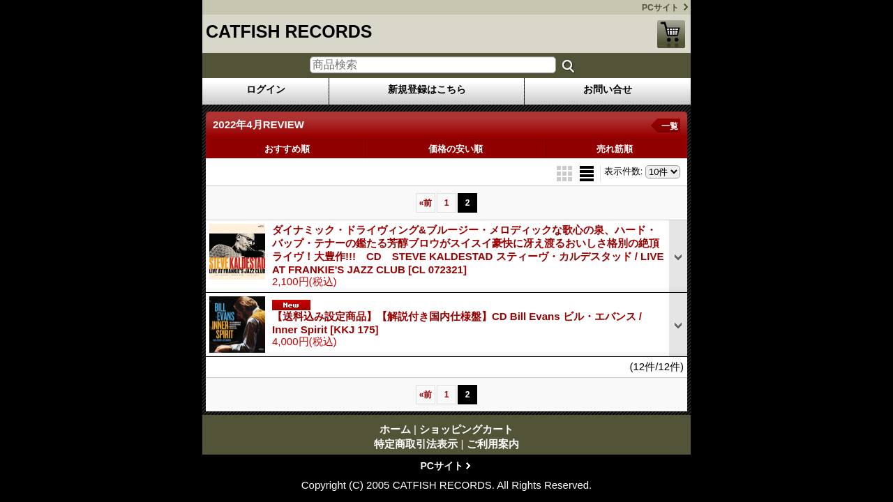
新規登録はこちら (427, 89)
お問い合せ (607, 89)
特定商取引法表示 (416, 444)
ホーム (395, 429)
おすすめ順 (287, 149)
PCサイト (660, 8)
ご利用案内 (493, 444)
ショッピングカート (671, 34)
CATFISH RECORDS (289, 31)
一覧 (669, 126)
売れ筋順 (614, 149)
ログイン (265, 89)
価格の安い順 (455, 149)
